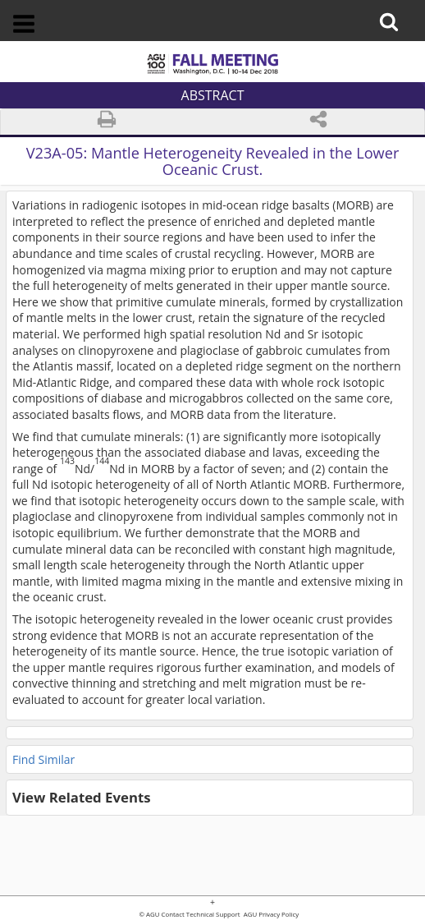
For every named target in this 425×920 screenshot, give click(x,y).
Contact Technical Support (201, 915)
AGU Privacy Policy (270, 915)
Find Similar (43, 759)
